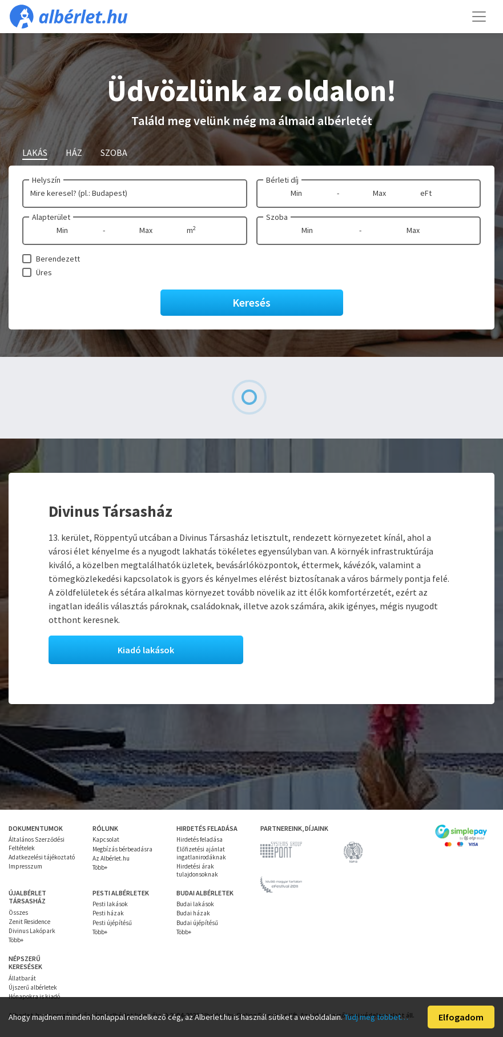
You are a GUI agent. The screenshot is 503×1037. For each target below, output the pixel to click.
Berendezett (58, 259)
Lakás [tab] (34, 152)
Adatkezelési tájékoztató (42, 857)
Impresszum (25, 866)
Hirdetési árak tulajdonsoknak (197, 870)
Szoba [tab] (113, 152)
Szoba (277, 217)
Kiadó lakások (146, 650)
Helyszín (46, 180)
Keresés (251, 302)
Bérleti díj (282, 180)
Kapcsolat (105, 839)
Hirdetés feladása (199, 839)
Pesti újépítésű (112, 923)
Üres (44, 272)
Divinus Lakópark (32, 931)
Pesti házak (108, 913)
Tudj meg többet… (376, 1017)
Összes (18, 913)
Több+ (99, 867)
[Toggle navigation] (479, 16)
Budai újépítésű (197, 923)
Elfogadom (461, 1017)
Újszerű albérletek (33, 987)
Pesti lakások (110, 904)
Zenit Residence (29, 922)
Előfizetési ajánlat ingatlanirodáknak (201, 853)
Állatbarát (22, 978)
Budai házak (193, 913)
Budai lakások (195, 904)
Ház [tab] (74, 152)
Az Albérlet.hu (111, 858)
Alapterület (51, 217)
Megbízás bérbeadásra (122, 849)
